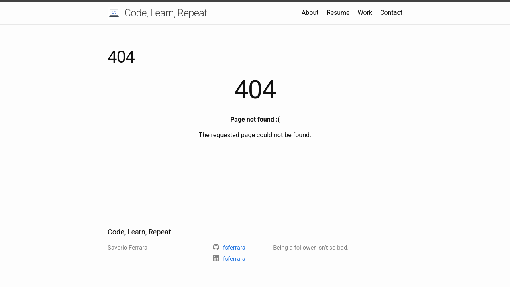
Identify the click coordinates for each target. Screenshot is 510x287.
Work (364, 12)
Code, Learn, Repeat (165, 13)
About (310, 12)
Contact (391, 12)
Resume (338, 12)
